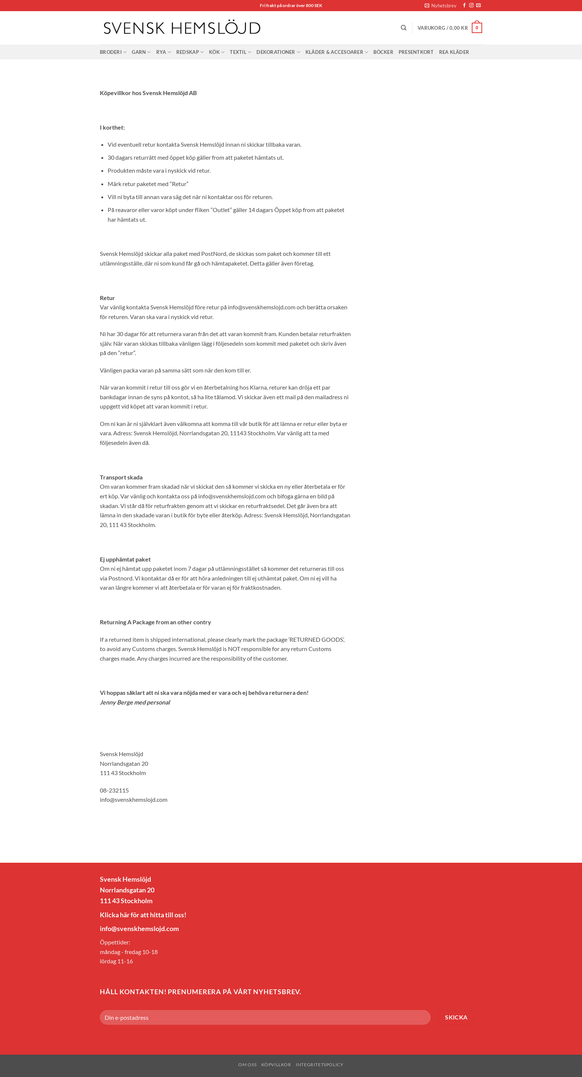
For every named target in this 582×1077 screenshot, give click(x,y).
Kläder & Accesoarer (336, 52)
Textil (240, 52)
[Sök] (403, 28)
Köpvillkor (276, 1064)
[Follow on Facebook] (464, 5)
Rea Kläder (454, 52)
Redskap (190, 52)
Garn (141, 52)
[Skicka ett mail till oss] (478, 5)
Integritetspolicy (319, 1064)
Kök (217, 52)
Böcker (383, 52)
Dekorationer (278, 52)
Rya (163, 52)
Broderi (113, 52)
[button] (441, 5)
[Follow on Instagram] (471, 5)
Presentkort (416, 52)
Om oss (247, 1064)
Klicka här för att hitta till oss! (143, 915)
